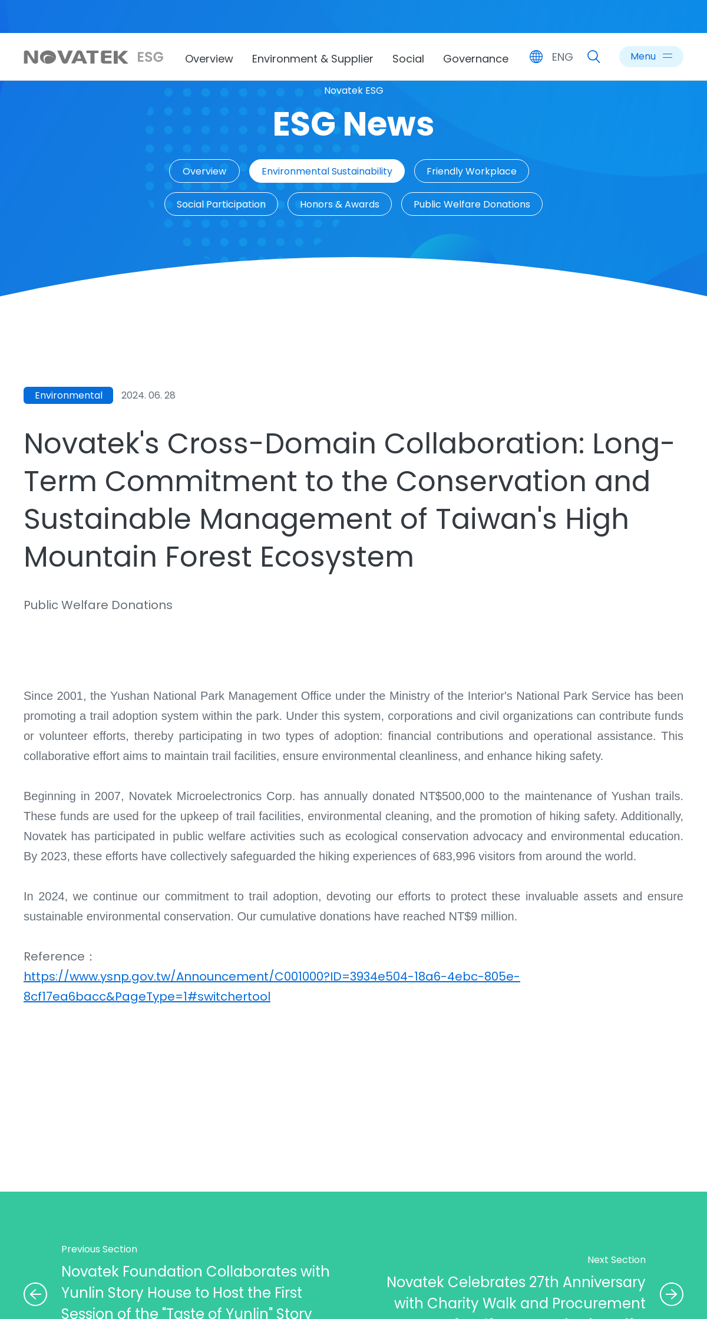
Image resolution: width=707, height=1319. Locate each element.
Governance (475, 58)
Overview (209, 58)
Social (408, 58)
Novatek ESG (354, 90)
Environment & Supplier (313, 58)
